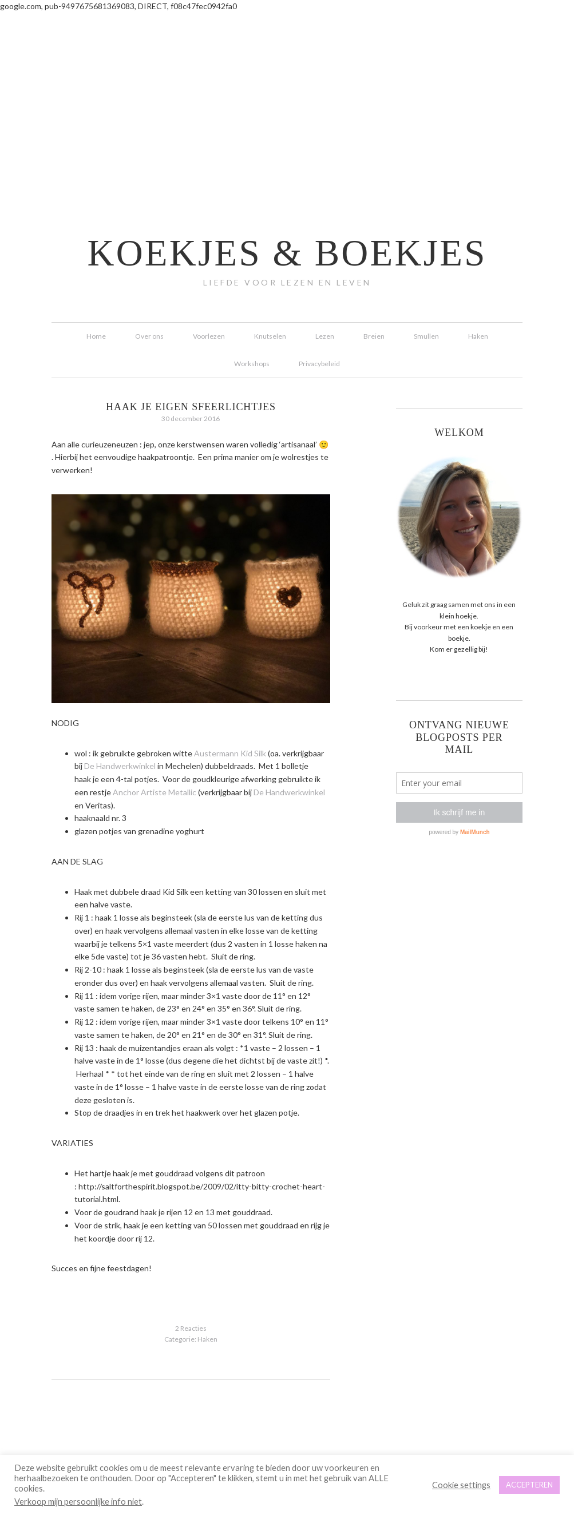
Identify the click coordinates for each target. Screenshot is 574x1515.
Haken (207, 1339)
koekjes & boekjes (286, 252)
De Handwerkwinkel (120, 766)
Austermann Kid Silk (230, 753)
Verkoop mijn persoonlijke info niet (78, 1501)
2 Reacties (191, 1328)
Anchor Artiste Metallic (154, 792)
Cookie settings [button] (461, 1485)
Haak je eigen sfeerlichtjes (191, 407)
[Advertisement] (287, 99)
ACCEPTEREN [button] (529, 1484)
